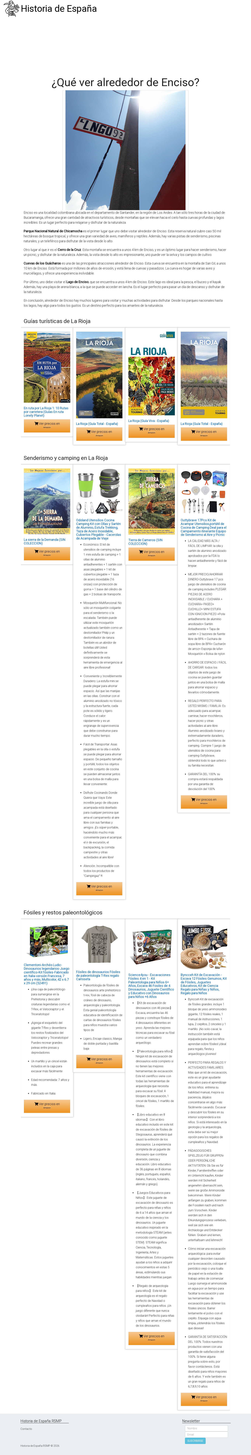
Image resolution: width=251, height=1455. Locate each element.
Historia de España (59, 8)
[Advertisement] (125, 45)
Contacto (26, 1429)
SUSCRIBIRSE (195, 1440)
